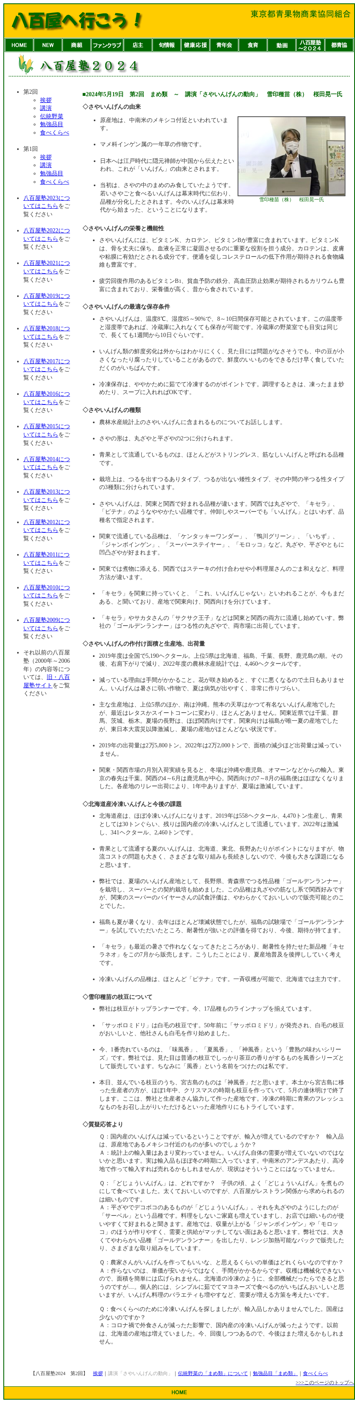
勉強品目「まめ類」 (275, 1373)
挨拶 (46, 100)
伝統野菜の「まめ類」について (213, 1373)
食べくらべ (54, 133)
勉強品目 (51, 124)
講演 (46, 108)
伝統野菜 (51, 116)
